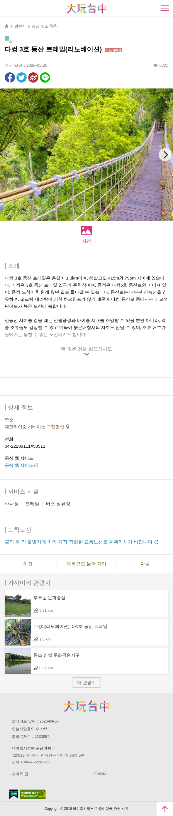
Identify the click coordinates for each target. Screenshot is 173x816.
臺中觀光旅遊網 (86, 8)
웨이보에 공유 (33, 77)
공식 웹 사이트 (19, 465)
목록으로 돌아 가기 (87, 563)
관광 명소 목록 (44, 26)
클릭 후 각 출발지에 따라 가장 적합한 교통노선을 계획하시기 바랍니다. (79, 541)
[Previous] (7, 154)
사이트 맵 (20, 774)
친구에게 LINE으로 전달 (45, 77)
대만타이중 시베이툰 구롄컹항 (35, 426)
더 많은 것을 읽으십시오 (86, 348)
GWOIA (100, 774)
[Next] (165, 154)
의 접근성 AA (33, 794)
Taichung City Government (86, 706)
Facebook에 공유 (10, 77)
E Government (13, 794)
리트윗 (21, 77)
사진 (86, 241)
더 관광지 (86, 682)
